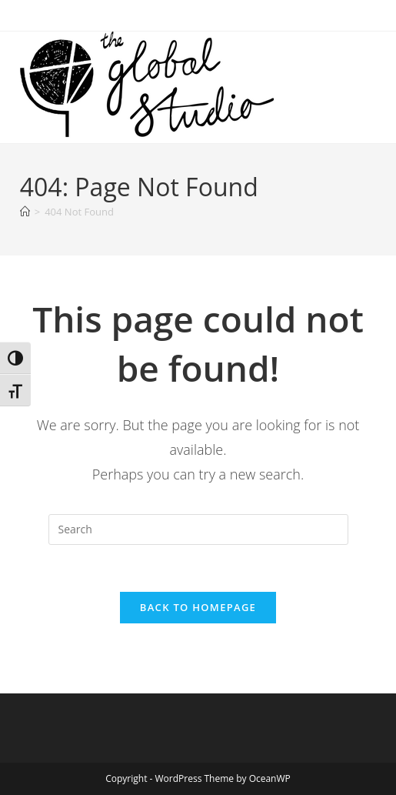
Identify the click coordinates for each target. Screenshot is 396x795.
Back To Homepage (198, 607)
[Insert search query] (198, 529)
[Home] (25, 212)
